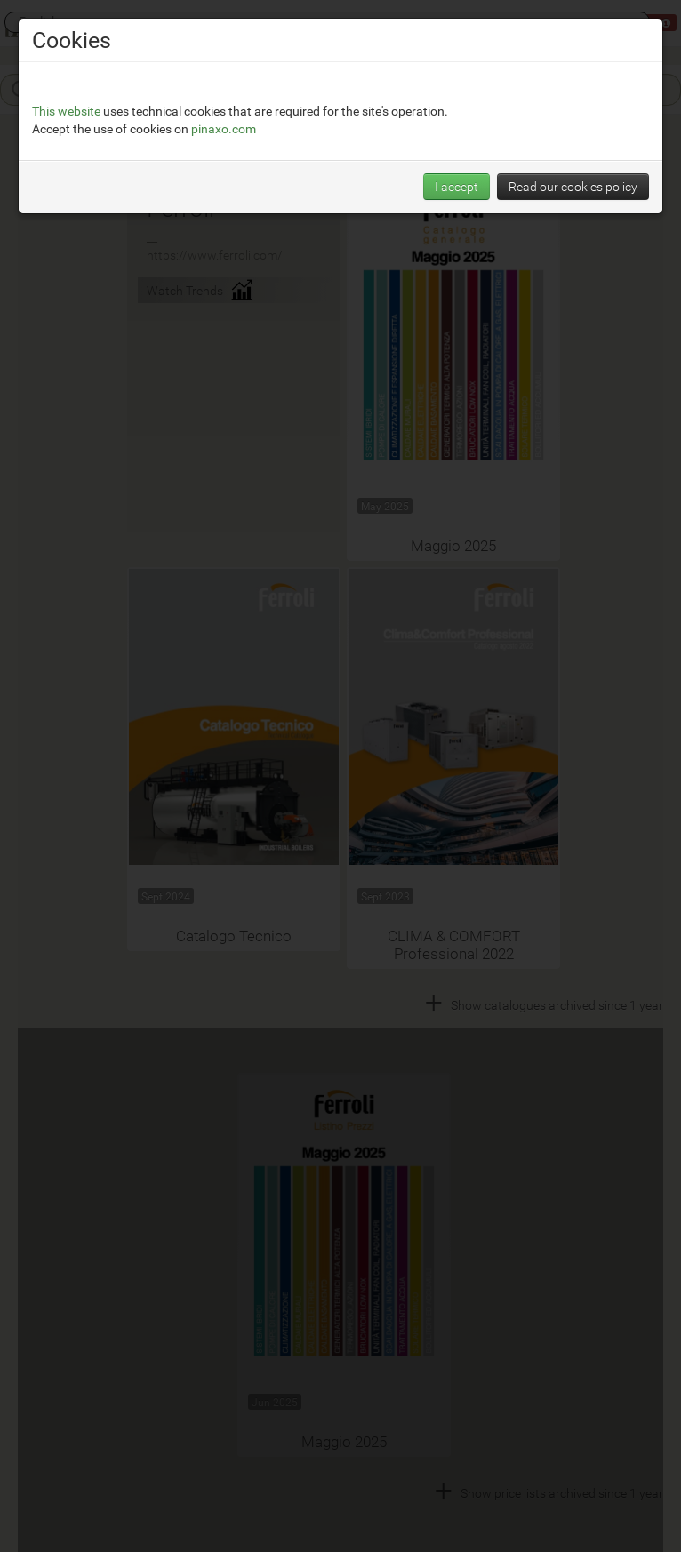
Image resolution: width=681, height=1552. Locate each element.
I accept (456, 186)
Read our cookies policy (573, 186)
